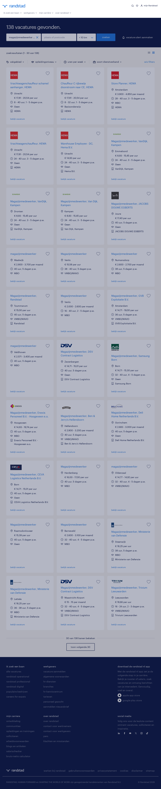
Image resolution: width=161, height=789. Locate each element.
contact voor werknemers (57, 726)
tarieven (47, 696)
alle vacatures (13, 671)
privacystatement (107, 770)
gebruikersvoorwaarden (82, 770)
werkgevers (30, 12)
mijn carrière (46, 12)
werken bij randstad (54, 770)
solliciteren (12, 736)
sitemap (150, 770)
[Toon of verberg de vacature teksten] (151, 53)
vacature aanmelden (54, 671)
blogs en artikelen (16, 746)
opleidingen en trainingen (20, 731)
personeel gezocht (53, 701)
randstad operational (17, 676)
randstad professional (18, 681)
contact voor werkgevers (56, 731)
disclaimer (137, 770)
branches (48, 686)
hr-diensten (49, 681)
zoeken (106, 37)
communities (13, 726)
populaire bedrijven (17, 691)
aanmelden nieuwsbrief (56, 706)
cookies (124, 770)
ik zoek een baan (13, 12)
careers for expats (16, 696)
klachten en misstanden (56, 741)
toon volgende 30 (80, 647)
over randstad (63, 12)
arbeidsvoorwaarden (17, 741)
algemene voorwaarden (56, 676)
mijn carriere (13, 716)
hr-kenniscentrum (53, 691)
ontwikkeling (13, 721)
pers (45, 736)
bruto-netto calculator (18, 756)
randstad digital (15, 686)
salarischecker (14, 751)
